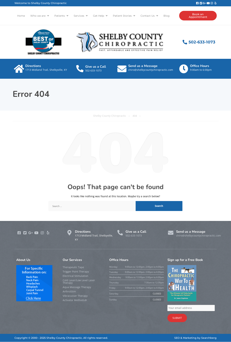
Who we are (39, 15)
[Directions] (18, 68)
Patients (61, 15)
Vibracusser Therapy (75, 296)
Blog (166, 15)
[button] (40, 16)
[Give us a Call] (79, 68)
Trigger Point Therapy (76, 271)
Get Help (100, 15)
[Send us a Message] (121, 68)
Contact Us (149, 15)
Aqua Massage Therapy (77, 287)
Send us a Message (142, 66)
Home (21, 15)
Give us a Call (95, 67)
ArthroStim (69, 291)
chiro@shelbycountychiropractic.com (150, 70)
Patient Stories (124, 15)
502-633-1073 (93, 70)
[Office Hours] (183, 68)
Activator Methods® (75, 300)
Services (81, 15)
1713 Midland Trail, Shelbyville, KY (46, 70)
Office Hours (199, 66)
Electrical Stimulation (75, 276)
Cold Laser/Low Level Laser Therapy (79, 282)
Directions (33, 66)
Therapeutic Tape (73, 267)
